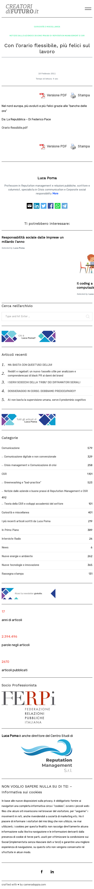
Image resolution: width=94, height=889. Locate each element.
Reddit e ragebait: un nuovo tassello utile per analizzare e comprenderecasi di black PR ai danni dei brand (42, 373)
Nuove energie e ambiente (17, 556)
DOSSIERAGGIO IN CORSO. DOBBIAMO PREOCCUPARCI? (42, 391)
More (55, 193)
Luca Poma (47, 178)
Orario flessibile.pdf (15, 127)
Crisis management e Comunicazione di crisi (30, 465)
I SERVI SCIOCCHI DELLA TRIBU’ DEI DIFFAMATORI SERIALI (44, 382)
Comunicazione (11, 448)
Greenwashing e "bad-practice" (22, 482)
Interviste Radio (11, 538)
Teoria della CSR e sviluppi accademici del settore (33, 503)
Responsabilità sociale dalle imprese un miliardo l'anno (33, 239)
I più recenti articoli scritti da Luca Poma (26, 521)
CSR (4, 474)
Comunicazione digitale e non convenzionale (30, 456)
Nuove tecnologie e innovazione (20, 565)
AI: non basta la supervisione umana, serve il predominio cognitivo (47, 399)
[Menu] (88, 8)
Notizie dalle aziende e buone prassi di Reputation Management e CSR (47, 36)
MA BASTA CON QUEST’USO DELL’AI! (30, 364)
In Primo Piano (10, 530)
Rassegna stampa (13, 573)
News (5, 547)
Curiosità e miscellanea (47, 27)
